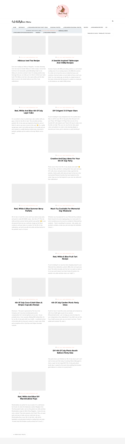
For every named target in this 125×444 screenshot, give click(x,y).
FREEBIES (38, 32)
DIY (106, 27)
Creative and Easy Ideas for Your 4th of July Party (65, 160)
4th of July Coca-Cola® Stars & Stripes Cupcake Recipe (28, 304)
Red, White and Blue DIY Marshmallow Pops (28, 398)
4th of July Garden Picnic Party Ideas (65, 304)
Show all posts (63, 30)
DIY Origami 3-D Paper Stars (65, 111)
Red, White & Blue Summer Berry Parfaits (28, 210)
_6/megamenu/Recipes (97, 27)
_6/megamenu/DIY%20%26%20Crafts (23, 32)
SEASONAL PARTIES (55, 27)
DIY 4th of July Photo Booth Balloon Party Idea (65, 352)
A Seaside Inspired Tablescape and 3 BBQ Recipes (65, 62)
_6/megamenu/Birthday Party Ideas (37, 27)
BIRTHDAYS (22, 27)
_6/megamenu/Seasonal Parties (72, 27)
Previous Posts (20, 435)
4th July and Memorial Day (29, 57)
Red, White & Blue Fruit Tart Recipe (65, 258)
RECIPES (86, 27)
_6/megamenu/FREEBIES (49, 32)
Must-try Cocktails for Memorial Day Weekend (65, 210)
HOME (14, 27)
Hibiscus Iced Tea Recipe (29, 61)
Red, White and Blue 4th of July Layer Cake (29, 112)
